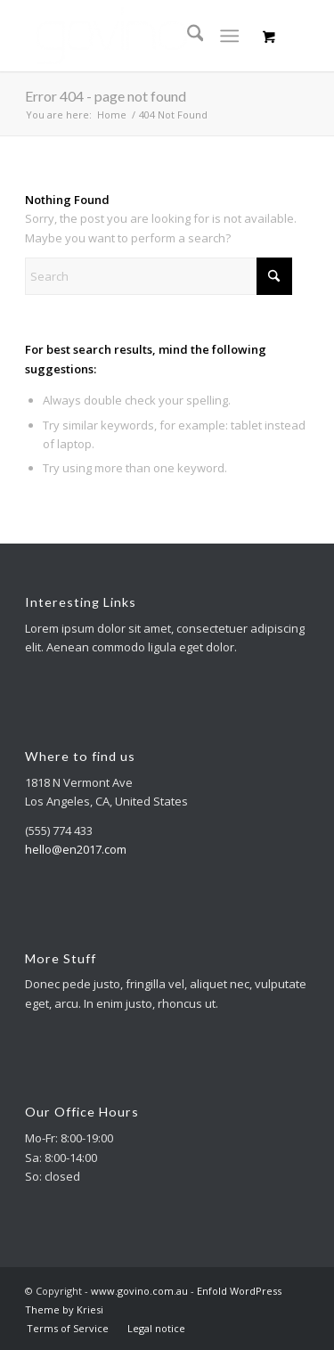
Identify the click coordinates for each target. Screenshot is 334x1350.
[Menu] (229, 35)
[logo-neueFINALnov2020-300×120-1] (138, 35)
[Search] (186, 35)
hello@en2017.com (75, 849)
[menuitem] (186, 35)
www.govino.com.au (139, 1290)
